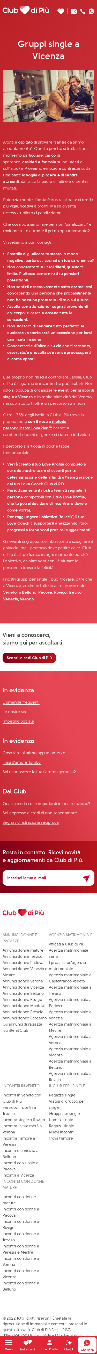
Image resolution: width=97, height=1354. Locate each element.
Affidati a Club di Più (66, 944)
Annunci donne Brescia (23, 1012)
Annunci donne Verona (23, 981)
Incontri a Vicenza (18, 1175)
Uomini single (61, 1120)
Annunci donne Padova (23, 962)
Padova (45, 592)
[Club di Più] (26, 9)
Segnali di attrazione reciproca (31, 822)
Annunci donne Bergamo (25, 1018)
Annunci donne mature (23, 950)
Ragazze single (62, 1095)
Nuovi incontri (61, 1132)
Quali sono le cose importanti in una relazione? (46, 803)
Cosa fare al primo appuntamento (34, 752)
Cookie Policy (69, 1335)
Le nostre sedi (16, 711)
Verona (27, 598)
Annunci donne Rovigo (22, 999)
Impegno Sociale (18, 721)
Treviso (75, 592)
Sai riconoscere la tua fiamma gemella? (39, 771)
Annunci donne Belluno (23, 993)
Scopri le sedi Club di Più (29, 657)
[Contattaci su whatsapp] (91, 10)
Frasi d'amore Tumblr (22, 762)
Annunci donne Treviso (22, 956)
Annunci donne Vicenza (23, 987)
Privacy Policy (42, 1335)
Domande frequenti (21, 702)
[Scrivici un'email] (74, 10)
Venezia (10, 598)
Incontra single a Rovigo (24, 1120)
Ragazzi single (61, 1126)
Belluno (29, 592)
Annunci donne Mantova (24, 1005)
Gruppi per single (64, 1113)
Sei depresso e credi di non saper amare (40, 812)
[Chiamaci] (83, 10)
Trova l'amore (61, 1138)
